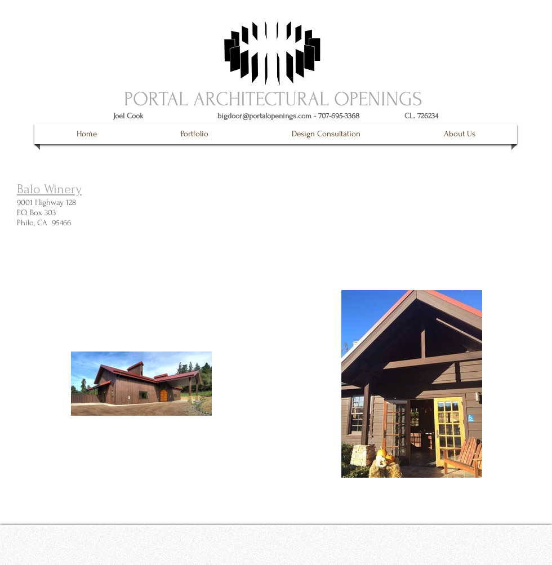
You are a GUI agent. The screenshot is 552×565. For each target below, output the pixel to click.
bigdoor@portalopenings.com (264, 116)
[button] (194, 134)
